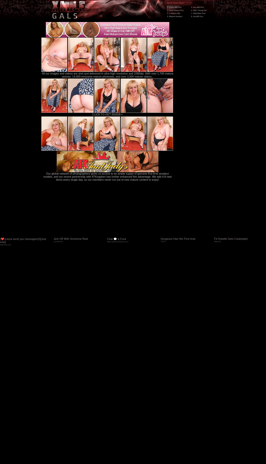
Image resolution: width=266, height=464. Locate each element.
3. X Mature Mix (173, 13)
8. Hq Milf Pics (197, 16)
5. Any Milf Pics (197, 7)
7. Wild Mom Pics (198, 13)
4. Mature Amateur (175, 16)
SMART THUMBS (139, 400)
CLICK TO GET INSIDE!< (107, 114)
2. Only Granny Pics (175, 10)
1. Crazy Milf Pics (174, 7)
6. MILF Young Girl (199, 10)
